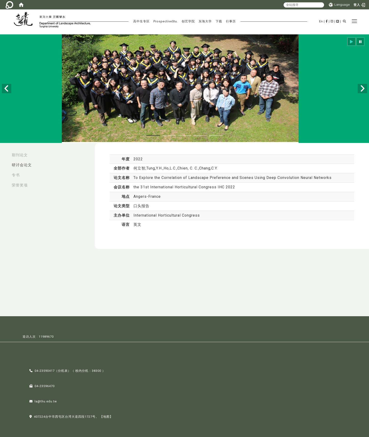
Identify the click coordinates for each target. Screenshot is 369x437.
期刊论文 (20, 155)
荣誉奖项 (20, 185)
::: (5, 152)
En (321, 21)
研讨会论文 (22, 165)
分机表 (63, 370)
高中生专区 (141, 21)
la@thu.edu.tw (46, 401)
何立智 (139, 168)
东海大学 (205, 21)
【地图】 (106, 416)
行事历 (231, 21)
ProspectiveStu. (165, 21)
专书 (16, 175)
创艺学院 (188, 21)
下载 (219, 21)
